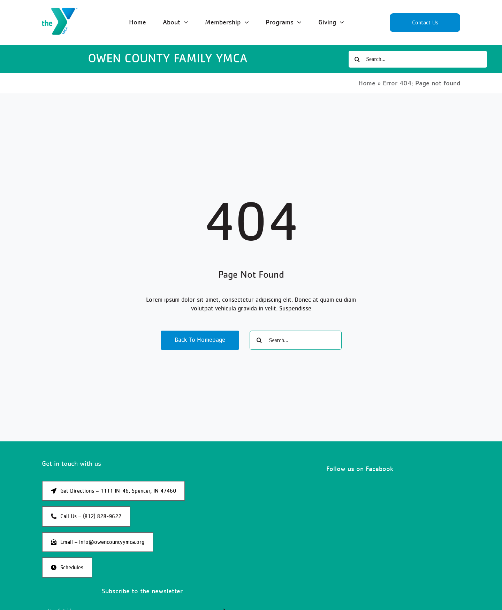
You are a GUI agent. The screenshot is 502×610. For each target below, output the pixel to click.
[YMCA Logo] (59, 11)
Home (366, 83)
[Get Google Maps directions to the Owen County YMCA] (113, 491)
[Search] (357, 59)
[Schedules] (67, 567)
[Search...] (417, 59)
